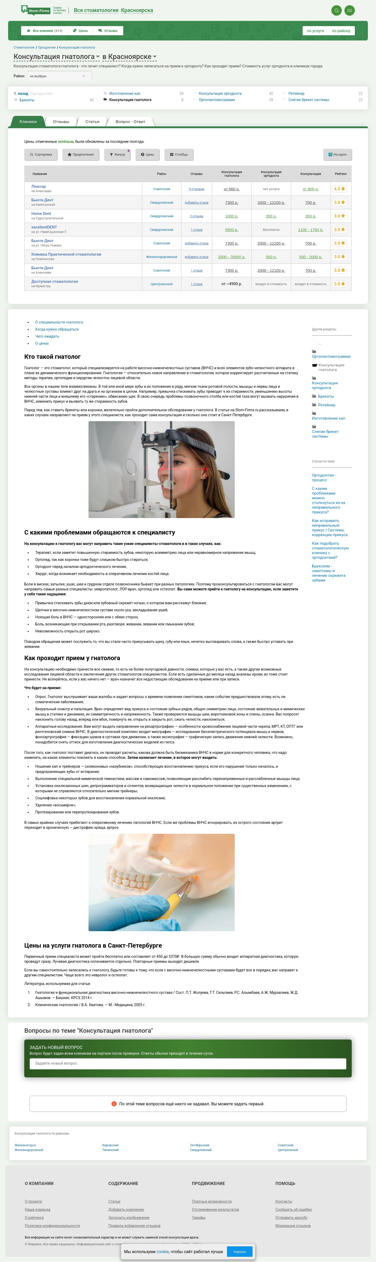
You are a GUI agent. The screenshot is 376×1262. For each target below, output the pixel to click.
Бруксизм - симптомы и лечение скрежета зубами (329, 573)
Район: (19, 76)
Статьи (114, 1201)
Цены (80, 31)
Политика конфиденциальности (52, 1226)
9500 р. (231, 229)
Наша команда (37, 1209)
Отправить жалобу (291, 1218)
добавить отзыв (196, 202)
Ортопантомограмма (217, 100)
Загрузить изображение (128, 1218)
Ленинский (110, 1150)
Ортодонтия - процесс (324, 477)
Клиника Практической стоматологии (66, 254)
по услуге (315, 30)
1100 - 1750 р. (311, 229)
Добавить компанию (126, 1209)
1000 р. (231, 216)
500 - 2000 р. (310, 257)
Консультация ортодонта (220, 93)
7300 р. (231, 202)
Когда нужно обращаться (57, 329)
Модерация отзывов (293, 1226)
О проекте (33, 1201)
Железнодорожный (161, 257)
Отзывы (108, 31)
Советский (161, 189)
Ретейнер (296, 93)
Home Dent (41, 213)
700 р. (310, 202)
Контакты (283, 1201)
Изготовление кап (124, 93)
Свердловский (161, 202)
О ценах (42, 343)
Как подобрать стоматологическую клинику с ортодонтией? (330, 550)
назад (35, 94)
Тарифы (198, 1218)
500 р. (271, 257)
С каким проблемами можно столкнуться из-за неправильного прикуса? (328, 500)
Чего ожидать (47, 336)
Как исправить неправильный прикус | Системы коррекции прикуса (330, 527)
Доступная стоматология (54, 281)
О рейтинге (34, 1218)
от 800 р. (311, 189)
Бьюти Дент (42, 200)
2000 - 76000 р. (231, 257)
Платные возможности (212, 1201)
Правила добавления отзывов (134, 1226)
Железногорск (25, 1145)
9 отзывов (196, 189)
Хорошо (239, 1252)
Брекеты (27, 100)
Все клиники (44, 31)
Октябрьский (199, 1145)
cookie (162, 1251)
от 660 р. (232, 189)
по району (341, 30)
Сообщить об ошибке (293, 1209)
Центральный (162, 284)
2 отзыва (196, 216)
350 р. (271, 216)
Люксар (38, 186)
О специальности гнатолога (59, 322)
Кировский (110, 1145)
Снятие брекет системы (309, 100)
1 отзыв (196, 230)
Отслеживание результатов (215, 1209)
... (320, 343)
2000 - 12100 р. (271, 202)
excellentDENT (44, 227)
